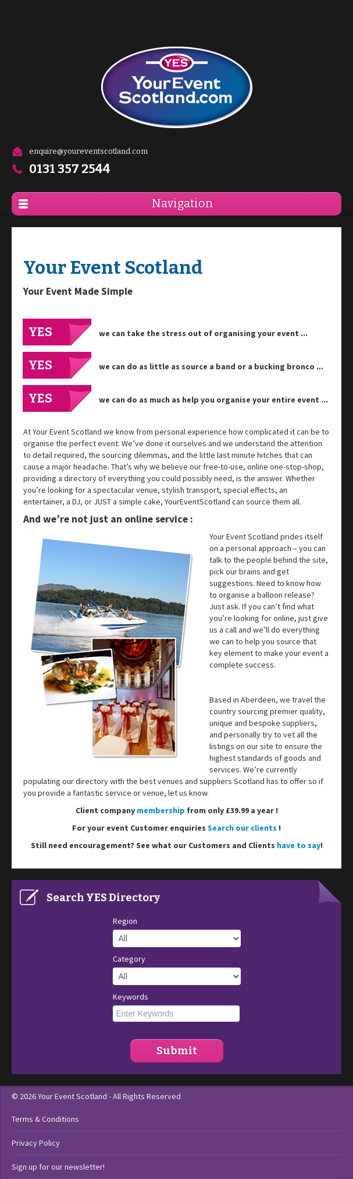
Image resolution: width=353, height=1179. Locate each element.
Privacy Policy (36, 1143)
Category (129, 959)
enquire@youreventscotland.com (80, 151)
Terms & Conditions (45, 1119)
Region (125, 921)
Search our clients (243, 828)
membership (161, 810)
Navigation (182, 203)
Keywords (130, 996)
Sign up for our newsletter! (58, 1167)
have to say (298, 845)
